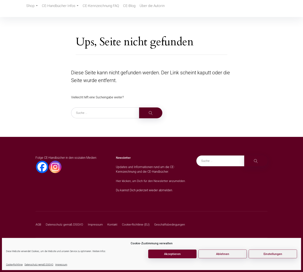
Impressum (61, 264)
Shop (33, 8)
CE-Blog (127, 8)
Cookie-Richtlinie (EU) (138, 224)
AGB (39, 224)
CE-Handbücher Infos (60, 8)
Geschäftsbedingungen (173, 224)
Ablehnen (222, 254)
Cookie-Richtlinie (14, 264)
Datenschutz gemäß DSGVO (39, 264)
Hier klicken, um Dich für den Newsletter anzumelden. (151, 181)
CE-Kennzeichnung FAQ (99, 8)
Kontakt (114, 224)
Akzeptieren (172, 254)
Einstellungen (273, 254)
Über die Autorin (150, 8)
